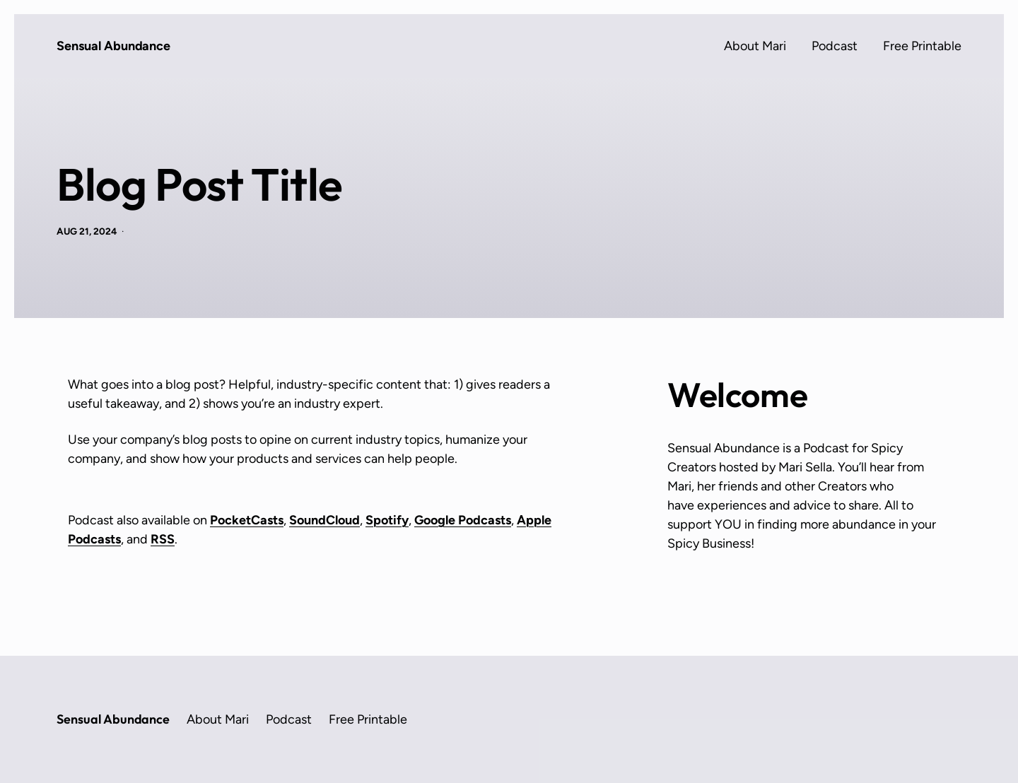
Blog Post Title (200, 184)
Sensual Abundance (113, 46)
